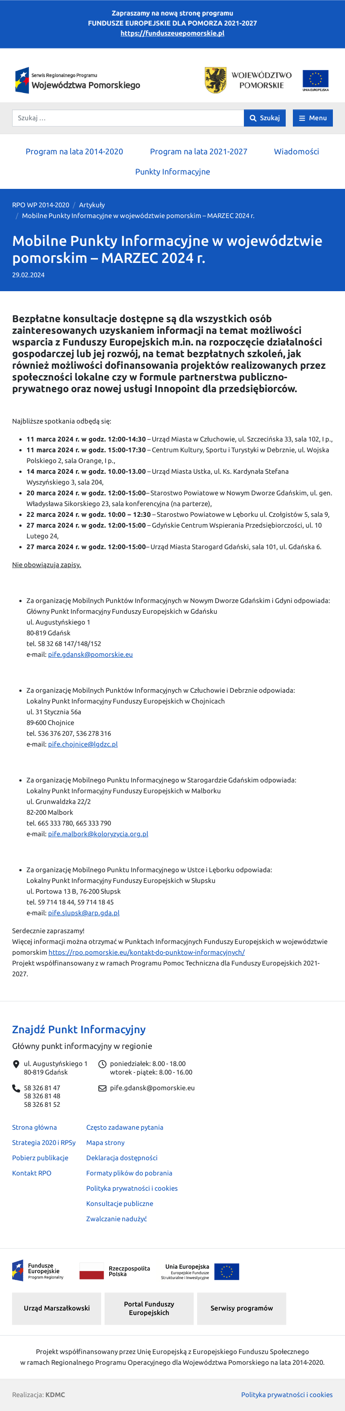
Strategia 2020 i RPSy (43, 1142)
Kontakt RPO (32, 1173)
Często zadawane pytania (125, 1127)
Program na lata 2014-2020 (74, 151)
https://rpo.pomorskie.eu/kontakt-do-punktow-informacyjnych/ (147, 952)
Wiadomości (296, 151)
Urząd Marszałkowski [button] (57, 1308)
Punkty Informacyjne (172, 171)
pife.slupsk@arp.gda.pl (83, 913)
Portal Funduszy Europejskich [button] (149, 1308)
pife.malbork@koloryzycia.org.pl (98, 834)
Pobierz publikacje (40, 1158)
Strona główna (34, 1127)
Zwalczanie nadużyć (116, 1219)
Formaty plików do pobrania (129, 1173)
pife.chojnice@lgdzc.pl (83, 744)
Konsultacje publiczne (119, 1203)
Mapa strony (105, 1142)
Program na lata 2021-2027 (199, 151)
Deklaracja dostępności (122, 1158)
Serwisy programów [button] (242, 1308)
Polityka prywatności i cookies (132, 1188)
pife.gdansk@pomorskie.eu (90, 654)
